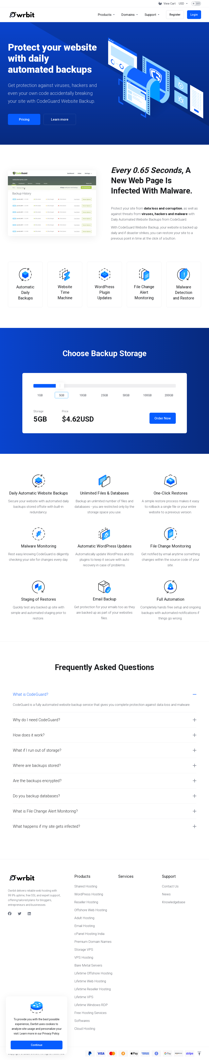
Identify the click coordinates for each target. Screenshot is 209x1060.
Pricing (24, 119)
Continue (36, 1045)
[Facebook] (10, 913)
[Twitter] (20, 913)
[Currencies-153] (183, 3)
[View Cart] (167, 3)
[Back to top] (199, 1053)
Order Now (162, 418)
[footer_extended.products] (106, 14)
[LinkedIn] (29, 913)
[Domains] (129, 14)
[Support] (152, 14)
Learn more (59, 119)
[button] (40, 395)
